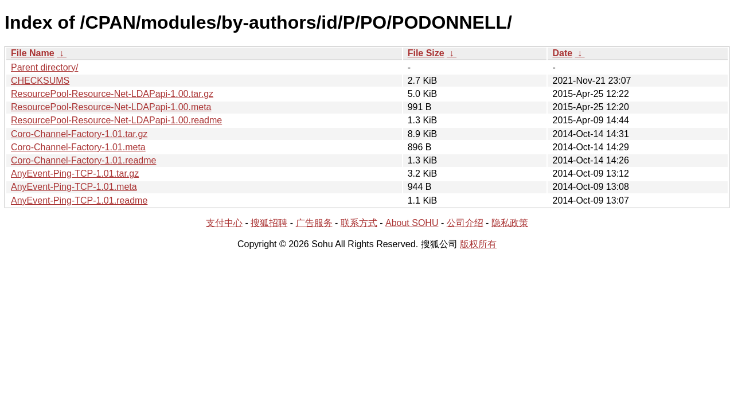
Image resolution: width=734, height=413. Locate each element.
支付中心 (224, 223)
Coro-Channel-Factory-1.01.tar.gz (79, 134)
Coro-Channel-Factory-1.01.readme (83, 160)
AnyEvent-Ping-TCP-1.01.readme (79, 200)
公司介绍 (465, 223)
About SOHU (411, 223)
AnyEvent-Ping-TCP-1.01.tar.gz (75, 173)
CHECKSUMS (40, 80)
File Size (426, 53)
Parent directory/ (44, 67)
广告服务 (314, 223)
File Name (32, 53)
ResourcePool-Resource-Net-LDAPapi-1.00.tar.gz (112, 94)
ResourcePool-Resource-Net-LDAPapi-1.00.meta (111, 107)
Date (562, 53)
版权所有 (478, 244)
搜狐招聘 (269, 223)
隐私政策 (509, 223)
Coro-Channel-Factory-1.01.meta (78, 147)
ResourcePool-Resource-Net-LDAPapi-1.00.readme (116, 120)
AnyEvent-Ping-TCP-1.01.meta (74, 187)
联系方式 (359, 223)
